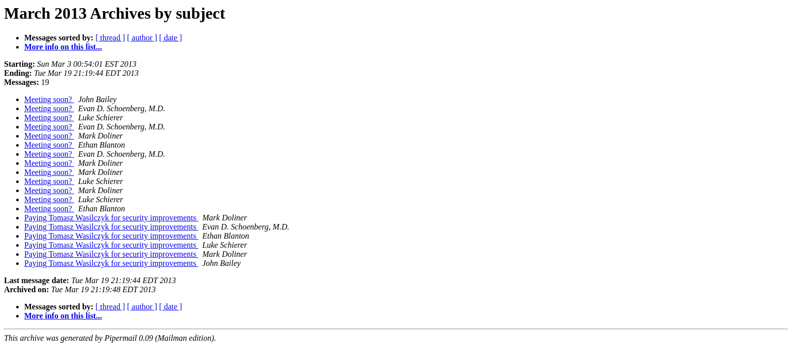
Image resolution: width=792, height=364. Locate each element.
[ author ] (142, 37)
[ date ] (170, 37)
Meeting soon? (49, 99)
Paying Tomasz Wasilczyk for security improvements (111, 217)
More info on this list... (63, 46)
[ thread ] (110, 37)
